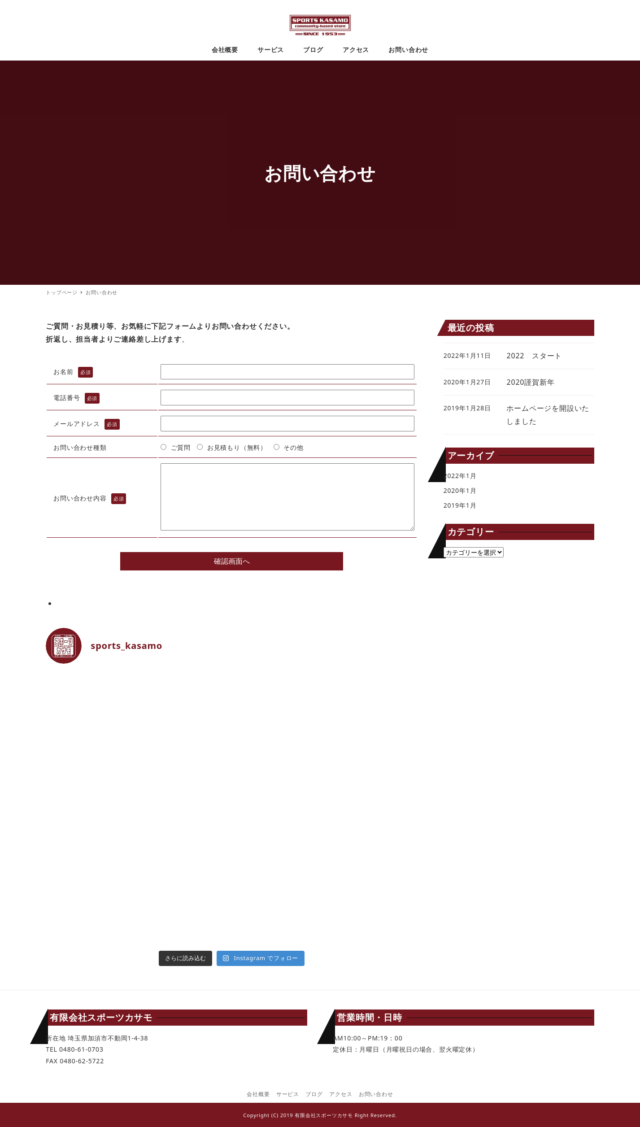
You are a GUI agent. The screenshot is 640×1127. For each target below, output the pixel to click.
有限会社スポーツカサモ (324, 1115)
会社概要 (258, 1094)
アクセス (340, 1094)
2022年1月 (460, 475)
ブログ (313, 1094)
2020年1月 (460, 490)
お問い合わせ (376, 1094)
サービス (287, 1094)
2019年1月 (460, 505)
